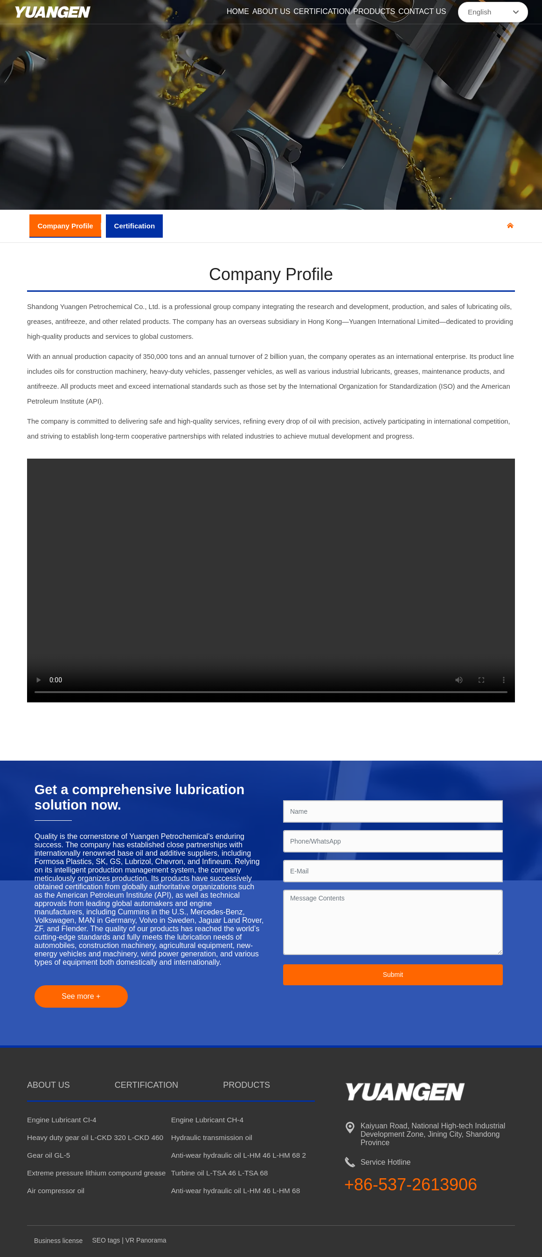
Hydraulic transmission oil (211, 1137)
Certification (134, 226)
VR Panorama (146, 1240)
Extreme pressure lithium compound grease (96, 1173)
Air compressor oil (55, 1191)
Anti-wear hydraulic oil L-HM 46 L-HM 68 (235, 1191)
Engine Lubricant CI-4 (62, 1120)
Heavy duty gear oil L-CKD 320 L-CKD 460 (95, 1137)
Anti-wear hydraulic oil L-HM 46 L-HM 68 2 (238, 1155)
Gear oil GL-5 (48, 1155)
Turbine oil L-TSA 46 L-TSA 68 (219, 1173)
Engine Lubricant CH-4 (207, 1120)
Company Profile (65, 226)
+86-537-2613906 (410, 1184)
